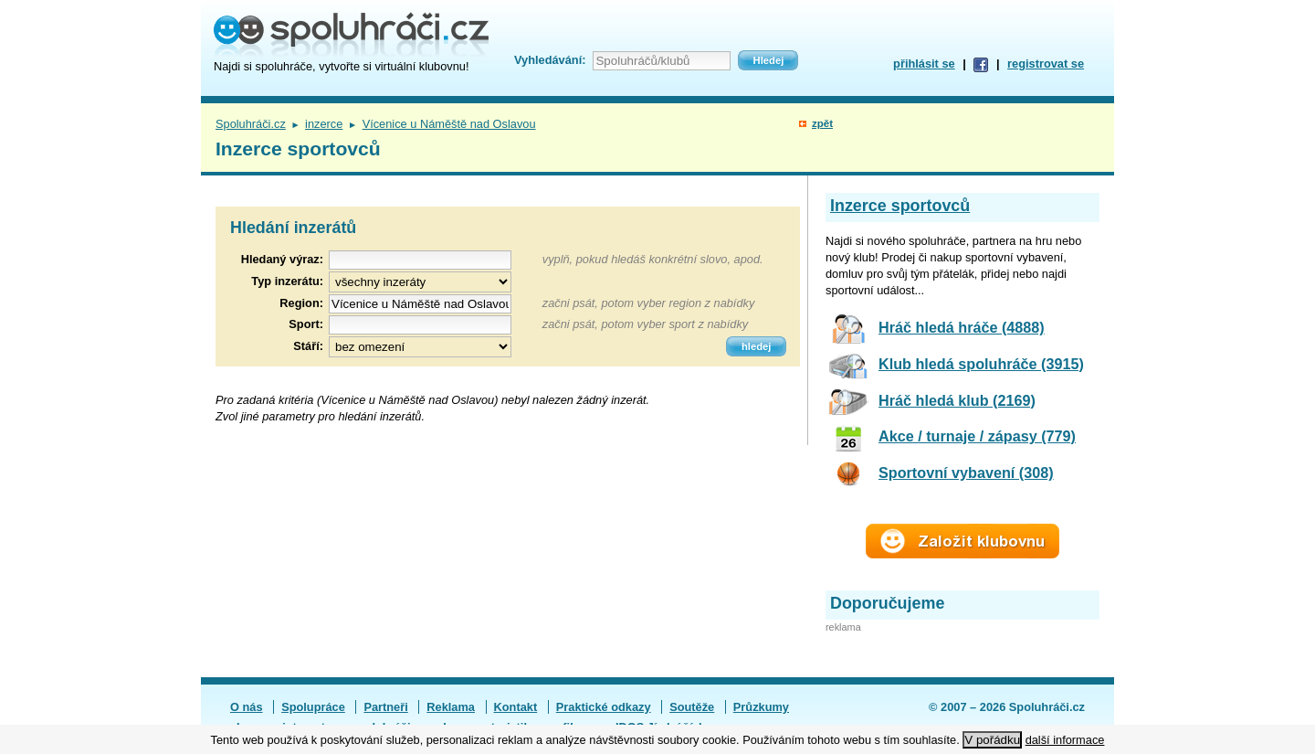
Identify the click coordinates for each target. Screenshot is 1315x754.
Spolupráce (313, 707)
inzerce (323, 124)
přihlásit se (924, 63)
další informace (1065, 740)
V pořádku (992, 740)
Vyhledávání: (549, 60)
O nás (246, 707)
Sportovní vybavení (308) (966, 472)
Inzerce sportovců (900, 205)
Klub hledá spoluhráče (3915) (981, 364)
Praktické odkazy (603, 707)
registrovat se (1045, 63)
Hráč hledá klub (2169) (957, 400)
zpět (822, 123)
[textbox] (420, 303)
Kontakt (516, 707)
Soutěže (691, 707)
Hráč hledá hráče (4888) (961, 327)
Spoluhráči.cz (251, 124)
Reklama (450, 707)
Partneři (385, 707)
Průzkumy (761, 707)
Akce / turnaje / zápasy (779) (977, 436)
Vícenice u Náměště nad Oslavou (449, 124)
